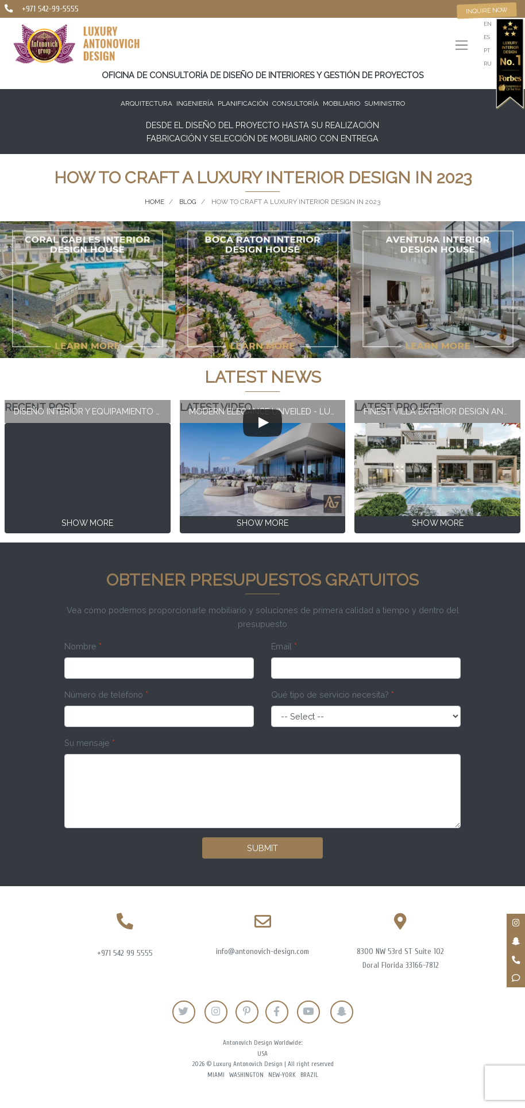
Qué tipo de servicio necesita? (332, 694)
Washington (246, 1075)
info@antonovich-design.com (262, 951)
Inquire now (487, 10)
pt (487, 50)
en (488, 24)
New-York (282, 1075)
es (487, 37)
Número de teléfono (106, 694)
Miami (216, 1075)
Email (284, 646)
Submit (262, 848)
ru (488, 63)
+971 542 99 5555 (125, 953)
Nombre (83, 646)
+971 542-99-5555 (50, 9)
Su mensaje (89, 743)
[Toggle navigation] (461, 46)
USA (262, 1053)
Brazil (309, 1075)
